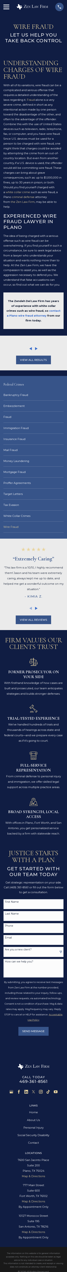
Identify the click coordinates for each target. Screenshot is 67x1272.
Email (8, 937)
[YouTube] (56, 1092)
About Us (33, 1120)
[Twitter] (33, 1092)
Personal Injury (33, 1127)
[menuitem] (33, 395)
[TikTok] (48, 1092)
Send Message (33, 1031)
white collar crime (18, 192)
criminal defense (23, 197)
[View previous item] (30, 348)
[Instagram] (41, 1092)
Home (33, 1112)
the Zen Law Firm (23, 202)
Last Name (12, 913)
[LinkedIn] (26, 1092)
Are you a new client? (18, 949)
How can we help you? (19, 961)
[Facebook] (19, 1092)
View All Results (33, 360)
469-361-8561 (33, 1081)
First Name (12, 901)
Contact (33, 1142)
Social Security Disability (33, 1135)
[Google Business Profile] (11, 1092)
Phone (9, 925)
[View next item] (36, 348)
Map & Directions (33, 1176)
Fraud (31, 100)
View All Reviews (33, 619)
